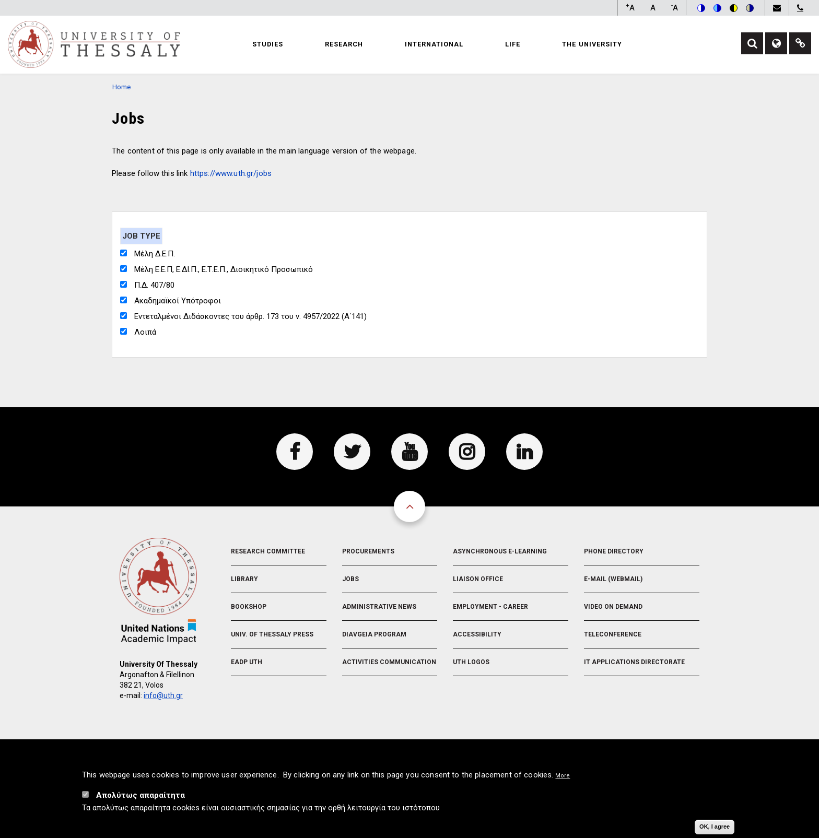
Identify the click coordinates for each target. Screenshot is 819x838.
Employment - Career (490, 606)
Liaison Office (478, 579)
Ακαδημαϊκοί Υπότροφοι (177, 300)
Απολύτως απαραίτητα (140, 799)
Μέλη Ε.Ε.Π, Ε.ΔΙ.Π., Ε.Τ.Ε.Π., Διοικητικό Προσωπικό (223, 269)
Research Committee (268, 551)
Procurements (368, 551)
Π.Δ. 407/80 (154, 285)
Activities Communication (389, 662)
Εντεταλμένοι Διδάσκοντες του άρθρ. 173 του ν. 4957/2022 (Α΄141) (250, 316)
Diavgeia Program (374, 634)
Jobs (350, 579)
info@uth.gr (163, 695)
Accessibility (477, 634)
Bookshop (248, 606)
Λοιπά (145, 332)
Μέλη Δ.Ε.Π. (154, 253)
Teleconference (612, 634)
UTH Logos (471, 662)
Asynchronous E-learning (500, 551)
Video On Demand (613, 606)
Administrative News (379, 606)
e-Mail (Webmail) (613, 579)
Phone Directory (614, 551)
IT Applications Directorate (634, 662)
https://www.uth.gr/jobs (231, 173)
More (562, 779)
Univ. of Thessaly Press (272, 634)
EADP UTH (246, 662)
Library (244, 579)
